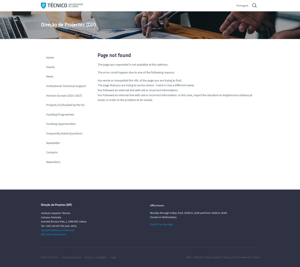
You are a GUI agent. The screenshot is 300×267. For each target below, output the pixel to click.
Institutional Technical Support (66, 86)
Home (50, 57)
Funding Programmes (60, 114)
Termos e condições (95, 257)
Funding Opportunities (61, 124)
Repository (53, 162)
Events (50, 67)
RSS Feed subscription (53, 234)
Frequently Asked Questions (64, 133)
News (49, 76)
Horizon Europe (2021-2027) (64, 95)
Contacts (52, 152)
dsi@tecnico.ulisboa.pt (237, 95)
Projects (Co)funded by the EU (65, 105)
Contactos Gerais (71, 257)
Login (113, 257)
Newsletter (53, 143)
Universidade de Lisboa (246, 257)
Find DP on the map (161, 224)
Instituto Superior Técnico (217, 257)
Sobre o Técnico (50, 257)
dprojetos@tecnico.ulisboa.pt (58, 230)
